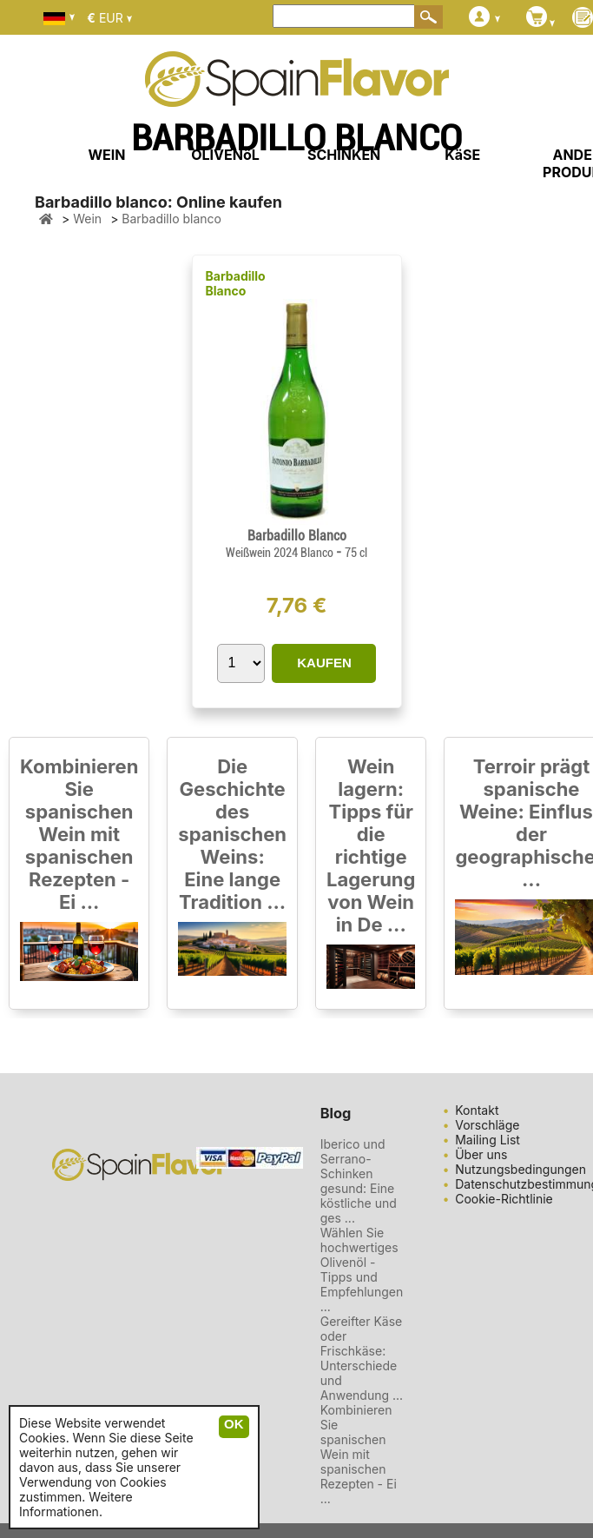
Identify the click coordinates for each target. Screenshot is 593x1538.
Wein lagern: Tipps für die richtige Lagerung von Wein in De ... (370, 845)
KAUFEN (324, 662)
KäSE (462, 154)
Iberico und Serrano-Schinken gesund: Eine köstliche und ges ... (358, 1181)
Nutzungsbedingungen (520, 1169)
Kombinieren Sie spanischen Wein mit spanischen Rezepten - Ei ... (79, 834)
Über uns (481, 1154)
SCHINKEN (343, 154)
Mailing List (487, 1139)
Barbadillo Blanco (236, 283)
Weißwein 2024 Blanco (281, 553)
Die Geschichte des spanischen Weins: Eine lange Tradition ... (232, 834)
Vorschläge (487, 1124)
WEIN (106, 154)
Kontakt (476, 1110)
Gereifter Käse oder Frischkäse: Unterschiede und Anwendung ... (361, 1358)
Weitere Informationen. (76, 1504)
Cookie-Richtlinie (504, 1198)
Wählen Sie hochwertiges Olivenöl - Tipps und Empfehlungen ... (361, 1269)
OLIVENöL (225, 154)
